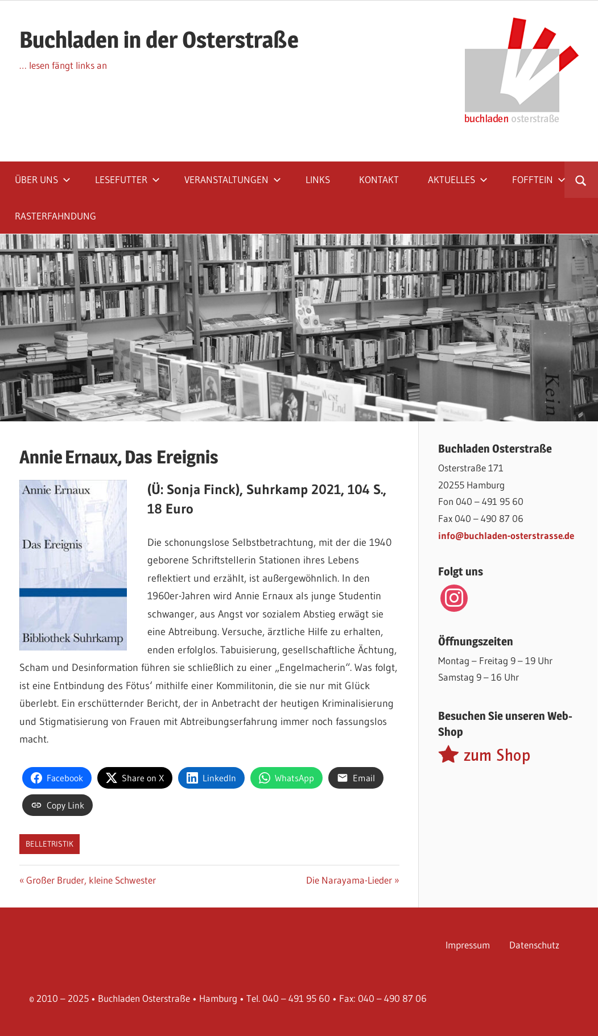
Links (318, 179)
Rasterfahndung (55, 216)
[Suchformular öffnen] (581, 179)
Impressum (468, 945)
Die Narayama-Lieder (349, 880)
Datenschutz (534, 945)
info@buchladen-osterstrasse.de (506, 535)
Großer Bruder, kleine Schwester (91, 880)
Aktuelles (458, 179)
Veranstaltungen (232, 179)
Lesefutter (127, 179)
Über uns (43, 179)
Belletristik (49, 844)
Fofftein (539, 179)
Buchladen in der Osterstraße (159, 39)
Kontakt (379, 179)
